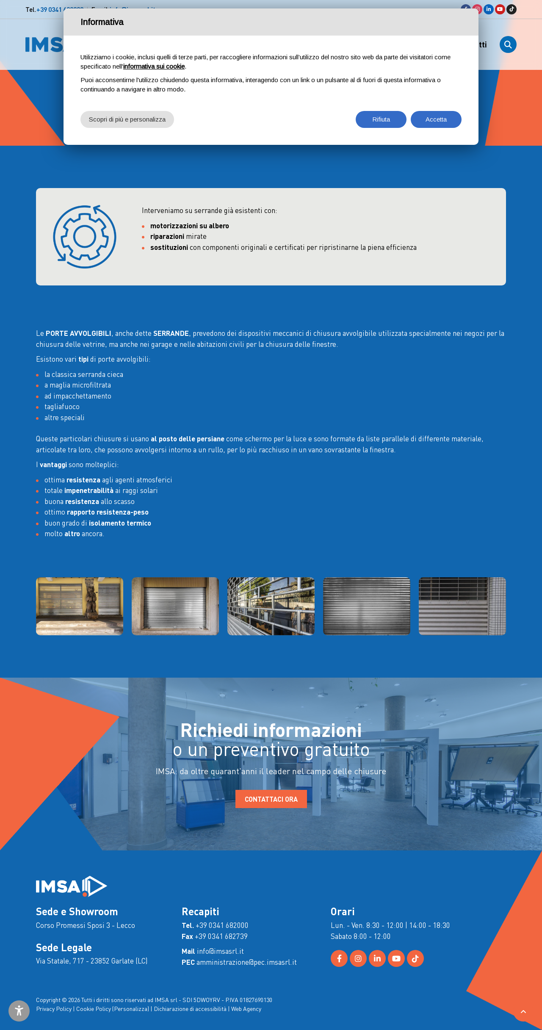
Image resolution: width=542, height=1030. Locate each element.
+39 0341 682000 (59, 9)
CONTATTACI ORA (271, 799)
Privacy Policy (54, 1008)
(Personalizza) (130, 1008)
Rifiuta (381, 119)
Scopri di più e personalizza (127, 119)
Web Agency (246, 1008)
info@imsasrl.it (220, 950)
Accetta (436, 119)
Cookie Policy (93, 1008)
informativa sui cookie (154, 66)
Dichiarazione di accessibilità (190, 1008)
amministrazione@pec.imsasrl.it (246, 961)
